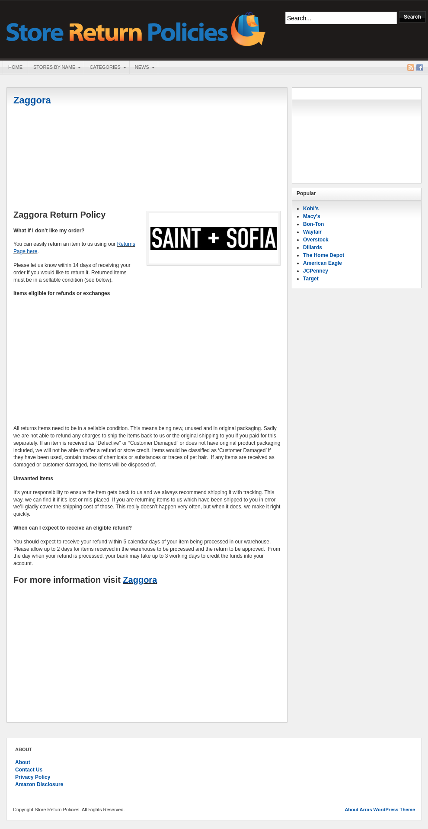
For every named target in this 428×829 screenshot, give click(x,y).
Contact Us (28, 770)
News (141, 67)
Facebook (419, 67)
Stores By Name (54, 67)
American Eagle (322, 263)
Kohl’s (311, 209)
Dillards (312, 247)
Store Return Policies (136, 28)
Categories (104, 67)
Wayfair (312, 232)
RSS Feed (410, 67)
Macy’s (311, 216)
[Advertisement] (147, 159)
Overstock (316, 240)
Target (311, 279)
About (22, 762)
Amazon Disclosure (39, 784)
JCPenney (315, 271)
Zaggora (32, 100)
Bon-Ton (313, 224)
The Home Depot (323, 255)
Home (15, 67)
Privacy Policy (32, 777)
